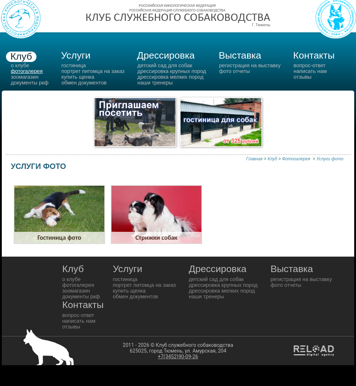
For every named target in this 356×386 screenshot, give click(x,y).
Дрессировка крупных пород (171, 71)
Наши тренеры (155, 83)
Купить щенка (77, 77)
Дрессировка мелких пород (170, 77)
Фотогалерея (296, 158)
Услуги (76, 55)
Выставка (240, 55)
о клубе (20, 65)
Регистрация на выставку (249, 65)
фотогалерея (27, 71)
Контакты (313, 55)
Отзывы (302, 77)
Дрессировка (166, 55)
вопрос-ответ (309, 65)
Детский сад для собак (164, 65)
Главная (254, 158)
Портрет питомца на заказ (92, 71)
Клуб (21, 56)
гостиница (73, 65)
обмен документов (84, 83)
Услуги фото (329, 158)
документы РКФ (30, 83)
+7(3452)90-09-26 (178, 356)
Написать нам (310, 71)
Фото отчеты (234, 71)
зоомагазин (24, 77)
